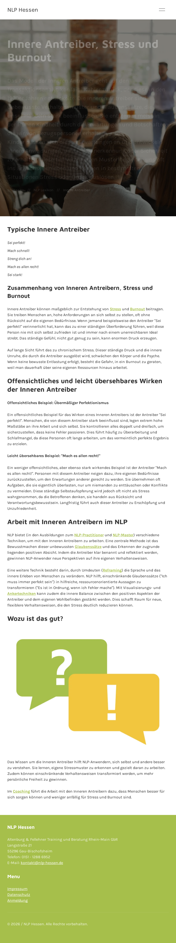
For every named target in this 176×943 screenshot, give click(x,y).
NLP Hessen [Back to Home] (22, 9)
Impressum (17, 888)
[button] (162, 9)
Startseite (15, 190)
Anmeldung (17, 900)
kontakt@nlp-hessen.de (42, 862)
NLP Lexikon (43, 190)
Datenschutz (18, 894)
